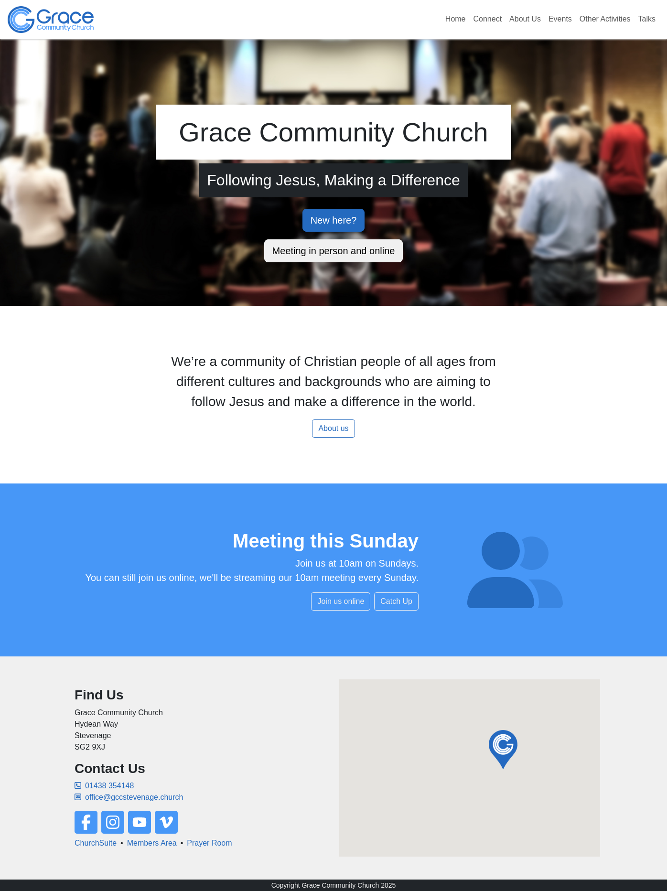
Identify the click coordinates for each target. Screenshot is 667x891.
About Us (525, 19)
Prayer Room (209, 843)
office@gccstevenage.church (129, 797)
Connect (487, 19)
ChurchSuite (96, 843)
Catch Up (396, 601)
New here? (334, 220)
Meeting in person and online (333, 251)
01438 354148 (104, 786)
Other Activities (605, 19)
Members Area (152, 843)
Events (560, 19)
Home (455, 19)
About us (333, 428)
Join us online (340, 601)
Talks (647, 19)
